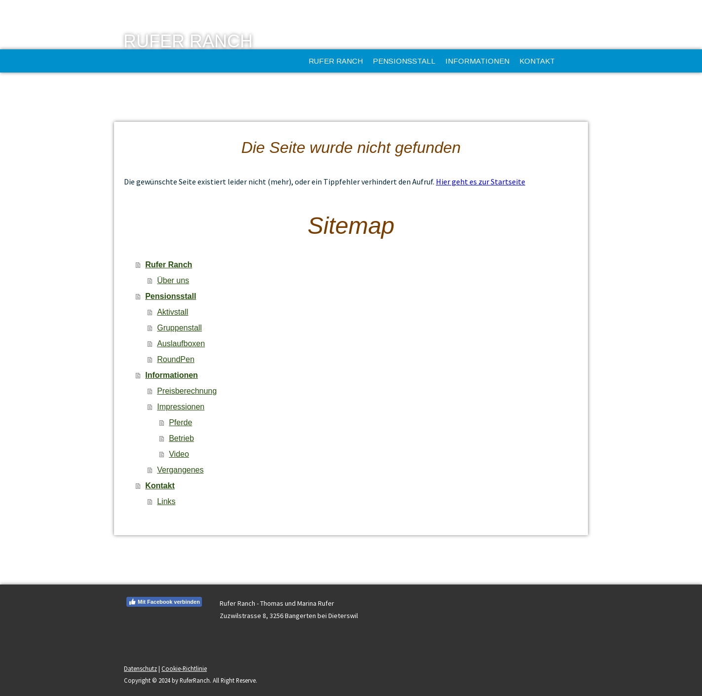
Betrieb (181, 438)
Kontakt (537, 61)
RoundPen (176, 359)
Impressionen (180, 407)
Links (166, 501)
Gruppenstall (179, 328)
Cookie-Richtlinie (184, 668)
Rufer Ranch (336, 61)
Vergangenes (180, 470)
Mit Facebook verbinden (164, 602)
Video (179, 454)
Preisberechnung (187, 391)
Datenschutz (140, 668)
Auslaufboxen (181, 343)
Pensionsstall (404, 61)
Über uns (173, 280)
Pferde (180, 422)
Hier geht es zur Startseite (480, 181)
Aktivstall (172, 312)
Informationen (477, 61)
